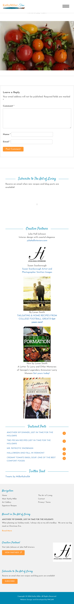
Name (7, 134)
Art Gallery (6, 502)
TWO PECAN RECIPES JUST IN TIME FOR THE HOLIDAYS (29, 442)
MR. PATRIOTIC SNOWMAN (20, 448)
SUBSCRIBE (10, 581)
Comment (8, 106)
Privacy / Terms (44, 502)
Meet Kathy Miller (9, 499)
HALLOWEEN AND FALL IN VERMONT (25, 453)
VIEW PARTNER (13, 553)
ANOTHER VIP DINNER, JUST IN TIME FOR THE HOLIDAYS (30, 434)
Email (6, 142)
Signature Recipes (9, 506)
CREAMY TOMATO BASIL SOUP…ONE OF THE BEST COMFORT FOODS (31, 459)
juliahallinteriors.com (37, 240)
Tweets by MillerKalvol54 (17, 477)
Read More (7, 531)
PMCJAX (50, 599)
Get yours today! (41, 373)
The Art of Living (45, 495)
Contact (41, 499)
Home (4, 495)
